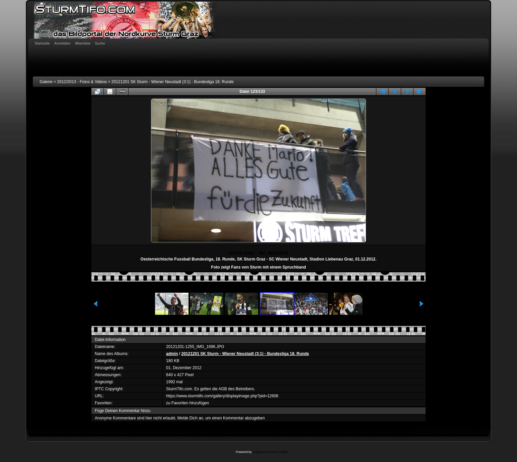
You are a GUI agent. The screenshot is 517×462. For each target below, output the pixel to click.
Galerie (46, 81)
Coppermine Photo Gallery (270, 452)
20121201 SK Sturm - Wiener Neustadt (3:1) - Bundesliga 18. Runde (173, 81)
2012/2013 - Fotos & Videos (82, 81)
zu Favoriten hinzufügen (187, 403)
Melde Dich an (190, 418)
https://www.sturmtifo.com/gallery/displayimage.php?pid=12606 (222, 396)
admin (172, 353)
